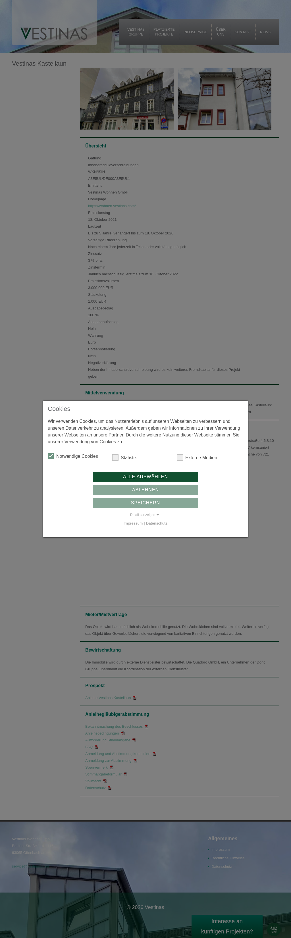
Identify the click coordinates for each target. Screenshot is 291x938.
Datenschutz (156, 523)
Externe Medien (197, 457)
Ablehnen (145, 489)
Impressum (133, 523)
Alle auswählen (145, 476)
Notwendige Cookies (73, 456)
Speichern (145, 502)
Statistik (124, 457)
